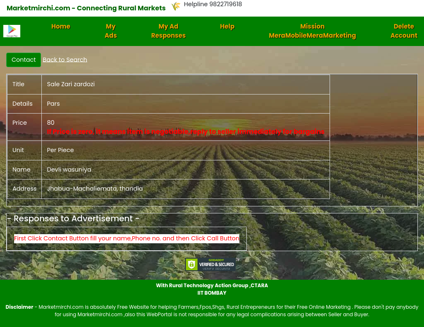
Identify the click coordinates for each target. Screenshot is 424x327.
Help (227, 26)
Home (60, 26)
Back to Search (65, 59)
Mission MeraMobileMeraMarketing (312, 31)
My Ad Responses (168, 31)
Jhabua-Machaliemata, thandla (95, 188)
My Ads (111, 31)
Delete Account (403, 31)
